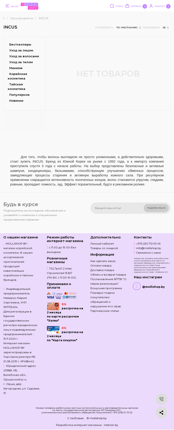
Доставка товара (102, 270)
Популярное (19, 94)
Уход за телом (21, 62)
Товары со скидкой (104, 248)
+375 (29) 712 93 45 (148, 243)
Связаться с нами (148, 252)
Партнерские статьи (104, 310)
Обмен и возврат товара (108, 274)
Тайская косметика (16, 86)
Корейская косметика (17, 76)
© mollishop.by (97, 418)
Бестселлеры (20, 44)
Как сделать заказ (103, 261)
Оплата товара (100, 265)
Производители (21, 18)
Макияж (16, 68)
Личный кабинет (102, 243)
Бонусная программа (106, 288)
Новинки (16, 100)
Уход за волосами (24, 56)
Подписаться (156, 208)
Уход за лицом (21, 50)
